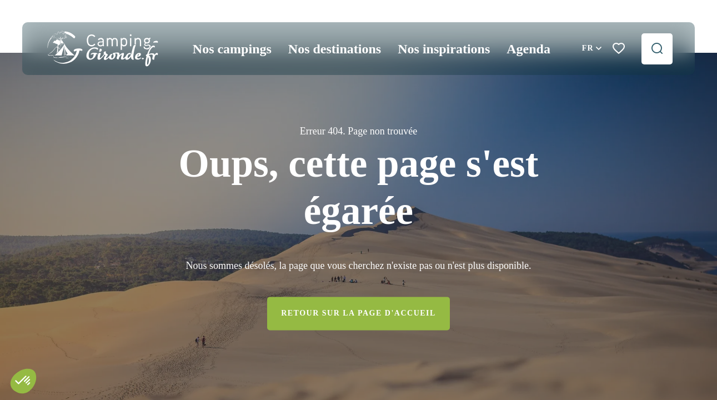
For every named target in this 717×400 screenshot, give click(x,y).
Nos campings (232, 49)
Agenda (528, 49)
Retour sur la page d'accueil (358, 313)
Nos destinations (334, 49)
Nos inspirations (444, 49)
